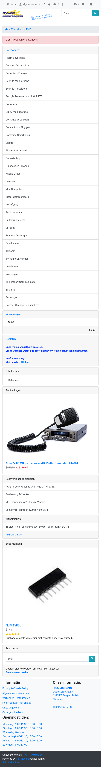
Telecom (10, 251)
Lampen (10, 181)
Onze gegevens (10, 707)
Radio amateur (14, 212)
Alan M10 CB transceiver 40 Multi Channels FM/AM (42, 463)
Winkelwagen (13, 314)
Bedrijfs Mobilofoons (17, 80)
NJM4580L (13, 625)
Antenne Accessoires (17, 65)
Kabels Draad (13, 173)
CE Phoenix (22, 758)
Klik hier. (25, 362)
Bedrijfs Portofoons (16, 88)
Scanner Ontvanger (16, 235)
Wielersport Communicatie (21, 281)
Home (11, 4)
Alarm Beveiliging (15, 57)
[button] (76, 4)
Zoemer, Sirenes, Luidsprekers (22, 305)
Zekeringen (12, 297)
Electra (9, 142)
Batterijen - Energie (16, 73)
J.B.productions (11, 762)
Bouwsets (11, 104)
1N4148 (26, 29)
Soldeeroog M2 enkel (17, 494)
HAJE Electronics (32, 754)
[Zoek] (76, 13)
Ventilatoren (12, 266)
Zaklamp (10, 289)
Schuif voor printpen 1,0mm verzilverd (27, 509)
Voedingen (12, 274)
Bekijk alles (14, 534)
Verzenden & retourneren (16, 697)
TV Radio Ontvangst (17, 258)
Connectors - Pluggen (18, 127)
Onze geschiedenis (12, 712)
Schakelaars (12, 243)
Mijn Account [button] (28, 4)
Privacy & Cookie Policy (15, 688)
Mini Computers (14, 189)
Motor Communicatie (17, 196)
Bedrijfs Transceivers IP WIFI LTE (24, 96)
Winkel (15, 29)
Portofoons (12, 204)
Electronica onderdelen (18, 150)
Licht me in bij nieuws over (37, 526)
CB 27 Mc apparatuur (17, 111)
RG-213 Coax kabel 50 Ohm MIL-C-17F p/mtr (30, 486)
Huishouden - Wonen (17, 166)
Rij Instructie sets (15, 220)
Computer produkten (17, 119)
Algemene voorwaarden (15, 693)
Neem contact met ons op (16, 702)
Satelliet (10, 227)
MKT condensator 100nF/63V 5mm (25, 502)
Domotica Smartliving (18, 135)
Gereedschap (13, 158)
